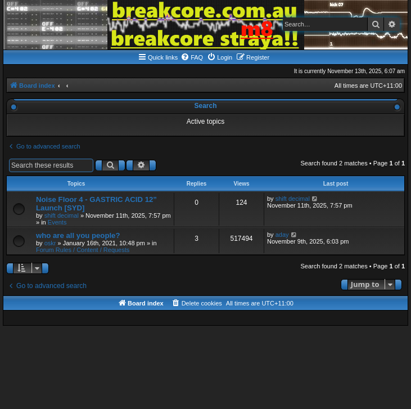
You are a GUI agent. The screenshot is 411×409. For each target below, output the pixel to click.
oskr (50, 243)
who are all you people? (78, 235)
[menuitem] (191, 57)
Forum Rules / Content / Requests (82, 249)
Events (57, 222)
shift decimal (61, 215)
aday (282, 234)
